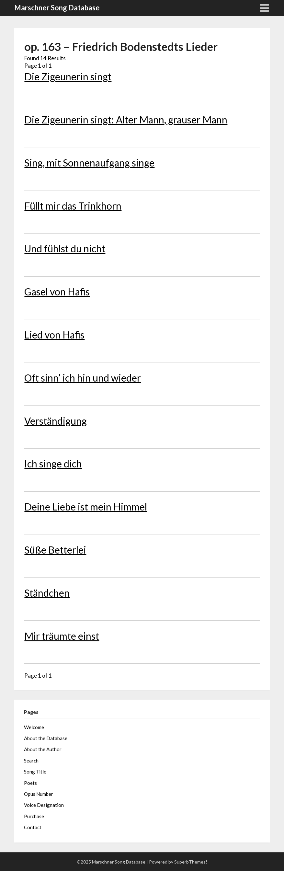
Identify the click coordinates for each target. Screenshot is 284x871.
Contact (32, 827)
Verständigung (55, 421)
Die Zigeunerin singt (67, 76)
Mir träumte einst (61, 636)
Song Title (35, 771)
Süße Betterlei (55, 550)
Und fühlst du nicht (64, 248)
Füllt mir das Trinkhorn (72, 206)
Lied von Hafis (54, 334)
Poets (30, 783)
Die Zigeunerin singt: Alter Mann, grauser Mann (125, 119)
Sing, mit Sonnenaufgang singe (89, 162)
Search (31, 760)
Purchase (34, 816)
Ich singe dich (53, 463)
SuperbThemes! (190, 862)
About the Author (43, 749)
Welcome (34, 727)
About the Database (45, 738)
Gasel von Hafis (57, 291)
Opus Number (38, 794)
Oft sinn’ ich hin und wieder (82, 378)
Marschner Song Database (57, 7)
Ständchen (47, 593)
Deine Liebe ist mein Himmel (85, 506)
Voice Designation (44, 805)
